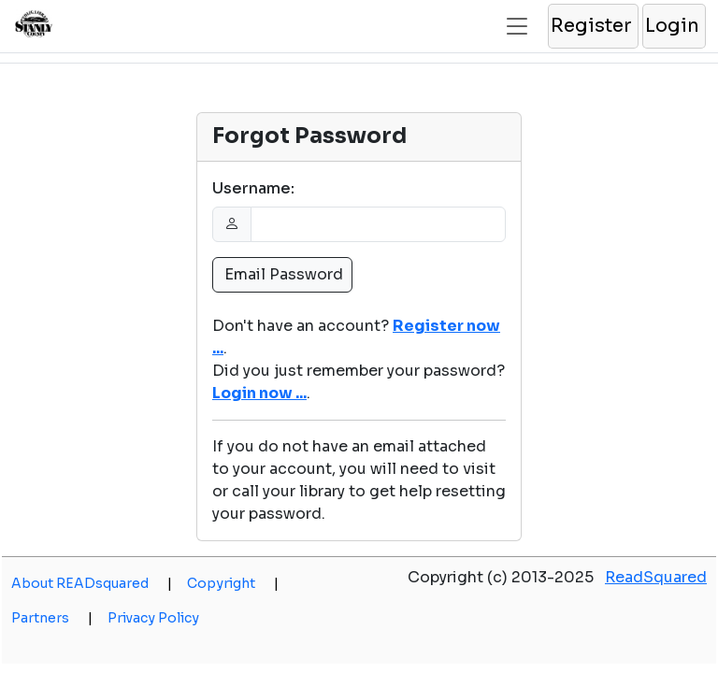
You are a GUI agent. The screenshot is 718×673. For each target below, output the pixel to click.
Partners (52, 617)
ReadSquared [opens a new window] (656, 577)
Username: (253, 188)
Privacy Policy (153, 617)
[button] (592, 26)
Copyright (233, 583)
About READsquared (91, 583)
